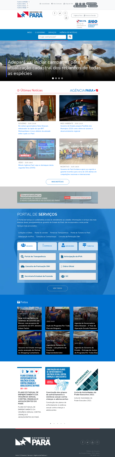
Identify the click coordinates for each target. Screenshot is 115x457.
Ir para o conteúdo (23, 2)
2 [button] (54, 423)
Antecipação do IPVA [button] (26, 236)
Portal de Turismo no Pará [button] (80, 233)
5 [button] (64, 423)
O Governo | (23, 455)
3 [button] (57, 423)
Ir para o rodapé (23, 8)
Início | (17, 455)
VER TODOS (57, 288)
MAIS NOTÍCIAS (58, 182)
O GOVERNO (40, 32)
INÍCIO (29, 32)
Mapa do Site (68, 4)
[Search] (52, 37)
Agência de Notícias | (40, 455)
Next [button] (101, 394)
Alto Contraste (56, 4)
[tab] (27, 246)
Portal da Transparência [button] (59, 233)
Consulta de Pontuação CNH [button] (69, 236)
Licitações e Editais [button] (25, 233)
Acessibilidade (44, 4)
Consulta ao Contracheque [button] (46, 236)
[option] (57, 61)
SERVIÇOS (52, 32)
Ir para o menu (22, 4)
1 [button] (50, 423)
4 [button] (61, 423)
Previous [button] (14, 394)
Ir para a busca (23, 6)
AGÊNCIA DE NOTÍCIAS (68, 32)
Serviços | (30, 455)
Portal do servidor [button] (41, 233)
